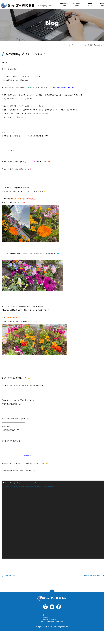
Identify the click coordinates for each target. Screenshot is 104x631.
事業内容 (77, 4)
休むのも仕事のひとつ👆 (92, 576)
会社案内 (64, 4)
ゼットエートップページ (69, 45)
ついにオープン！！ (12, 576)
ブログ (90, 4)
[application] (53, 520)
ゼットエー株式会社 (52, 598)
